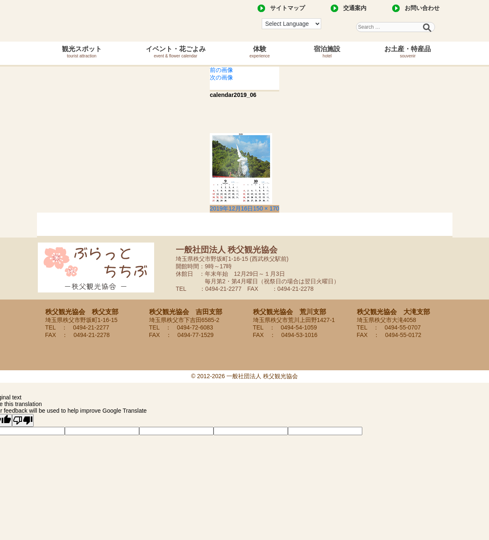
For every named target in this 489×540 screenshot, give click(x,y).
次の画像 (221, 77)
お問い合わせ (422, 8)
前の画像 (221, 70)
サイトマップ (287, 8)
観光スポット (82, 51)
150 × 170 (266, 208)
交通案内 (354, 8)
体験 (260, 51)
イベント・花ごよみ (176, 51)
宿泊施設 (327, 51)
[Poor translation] (23, 420)
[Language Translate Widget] (291, 23)
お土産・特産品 (407, 51)
